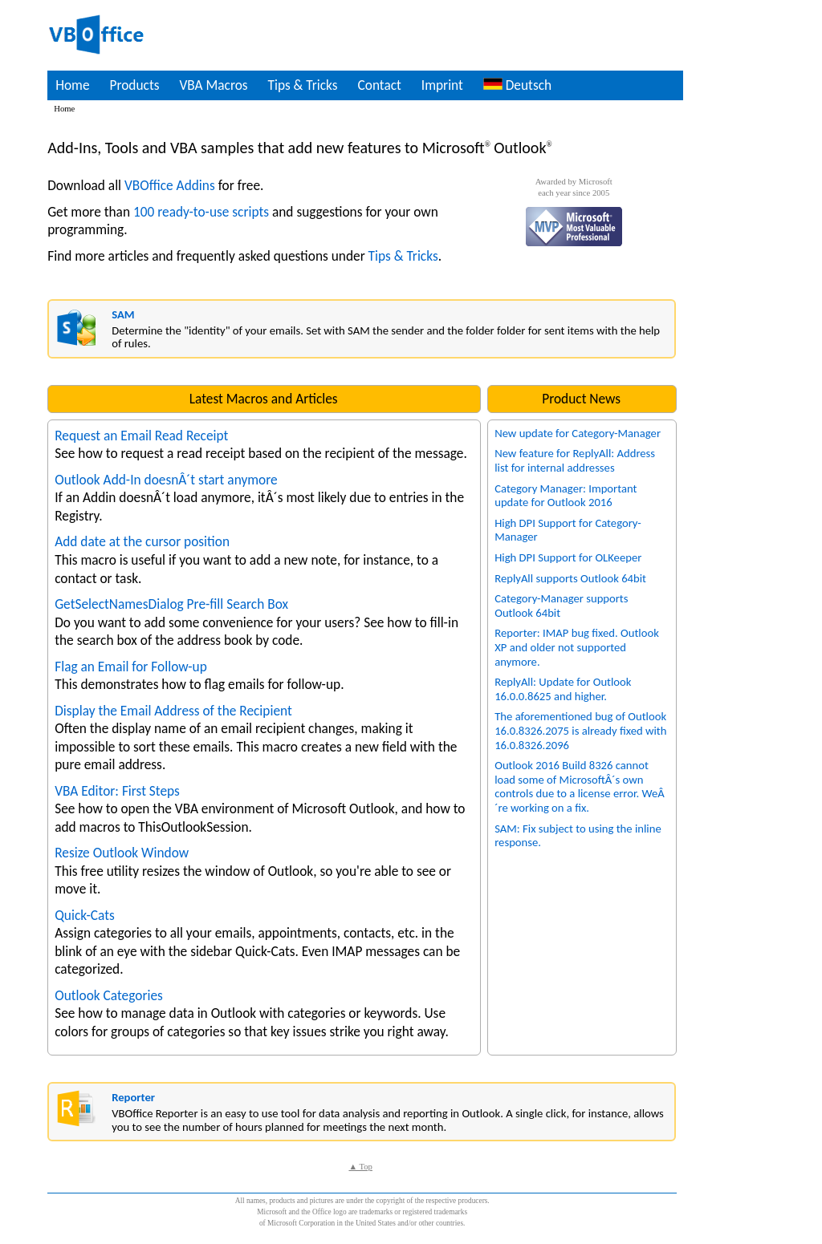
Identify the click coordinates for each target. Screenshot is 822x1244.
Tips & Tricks (302, 85)
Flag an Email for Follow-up (131, 666)
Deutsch (517, 85)
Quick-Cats (85, 915)
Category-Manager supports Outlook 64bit (561, 605)
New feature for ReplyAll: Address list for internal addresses (574, 460)
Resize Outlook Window (122, 852)
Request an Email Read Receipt (141, 435)
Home (72, 85)
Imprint (442, 85)
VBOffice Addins (169, 185)
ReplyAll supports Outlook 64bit (570, 578)
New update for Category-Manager (577, 433)
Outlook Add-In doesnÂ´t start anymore (166, 479)
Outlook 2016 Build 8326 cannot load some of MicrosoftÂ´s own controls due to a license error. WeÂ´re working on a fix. (579, 786)
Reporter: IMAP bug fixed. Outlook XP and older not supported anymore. (576, 647)
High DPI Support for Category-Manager (567, 530)
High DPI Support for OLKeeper (567, 557)
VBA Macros (213, 85)
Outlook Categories (109, 995)
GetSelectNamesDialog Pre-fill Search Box (171, 604)
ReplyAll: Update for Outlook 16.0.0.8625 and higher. (562, 689)
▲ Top (360, 1166)
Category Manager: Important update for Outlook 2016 (565, 495)
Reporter (133, 1097)
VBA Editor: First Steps (117, 791)
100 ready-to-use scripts (201, 212)
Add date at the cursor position (142, 541)
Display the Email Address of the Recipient (173, 710)
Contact (379, 85)
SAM (123, 314)
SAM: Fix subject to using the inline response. (577, 835)
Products (135, 85)
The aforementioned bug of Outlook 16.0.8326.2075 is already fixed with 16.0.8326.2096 (580, 730)
